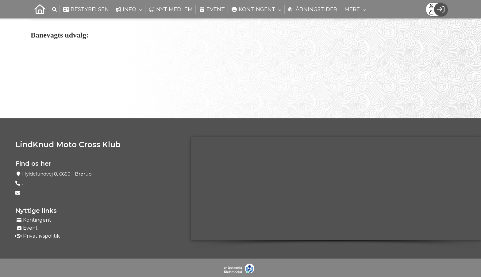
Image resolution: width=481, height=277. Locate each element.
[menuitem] (40, 9)
